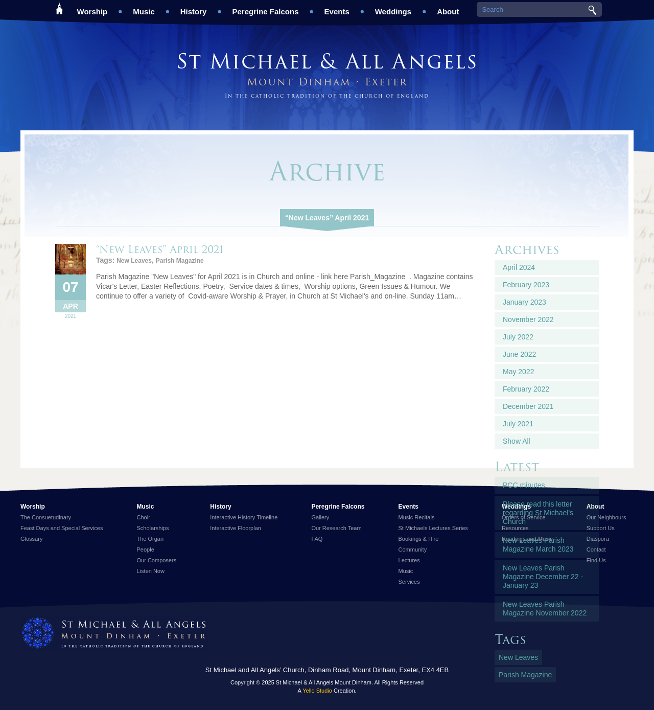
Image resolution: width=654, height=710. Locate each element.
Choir (143, 517)
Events (337, 8)
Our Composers (157, 560)
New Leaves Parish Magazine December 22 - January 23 (543, 576)
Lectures (409, 560)
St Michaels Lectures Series (433, 528)
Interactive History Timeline (243, 517)
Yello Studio (317, 691)
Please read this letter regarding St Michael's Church (538, 512)
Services (409, 582)
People (145, 549)
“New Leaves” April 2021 (327, 217)
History (194, 8)
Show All (516, 441)
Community (413, 549)
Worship (92, 8)
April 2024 (519, 267)
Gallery (320, 517)
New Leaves (134, 260)
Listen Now (151, 571)
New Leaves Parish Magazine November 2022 (545, 608)
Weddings (393, 8)
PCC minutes (524, 485)
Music (144, 8)
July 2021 (518, 424)
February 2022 (526, 389)
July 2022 (518, 337)
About (448, 8)
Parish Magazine (180, 260)
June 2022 (519, 354)
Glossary (31, 539)
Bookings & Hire (419, 539)
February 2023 (526, 285)
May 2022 (518, 372)
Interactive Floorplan (235, 528)
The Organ (150, 539)
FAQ (316, 539)
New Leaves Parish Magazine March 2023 (538, 544)
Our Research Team (336, 528)
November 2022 (528, 319)
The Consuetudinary (45, 517)
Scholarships (153, 528)
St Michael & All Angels (327, 61)
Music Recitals (417, 517)
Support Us (601, 528)
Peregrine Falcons (265, 8)
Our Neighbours (606, 517)
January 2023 (524, 302)
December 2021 (528, 406)
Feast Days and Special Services (61, 528)
